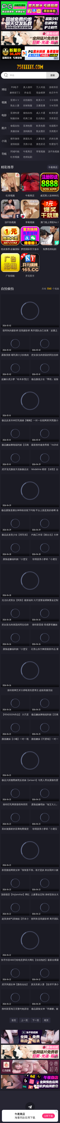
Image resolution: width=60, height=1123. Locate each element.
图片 (4, 128)
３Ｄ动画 (53, 99)
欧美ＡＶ (40, 99)
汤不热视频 (53, 151)
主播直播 (40, 105)
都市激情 (14, 138)
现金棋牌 (40, 92)
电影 (4, 115)
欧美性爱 (53, 112)
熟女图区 (40, 131)
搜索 (52, 75)
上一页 (24, 1020)
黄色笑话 (40, 144)
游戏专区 (53, 87)
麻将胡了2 (15, 92)
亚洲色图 (27, 125)
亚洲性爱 (14, 112)
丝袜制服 (27, 105)
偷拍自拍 (27, 112)
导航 (4, 154)
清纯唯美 (27, 131)
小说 (4, 141)
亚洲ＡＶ (14, 99)
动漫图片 (53, 125)
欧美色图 (40, 125)
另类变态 (53, 118)
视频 (4, 102)
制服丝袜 (14, 118)
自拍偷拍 (27, 99)
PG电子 (15, 87)
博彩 (4, 89)
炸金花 (27, 92)
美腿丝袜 (14, 131)
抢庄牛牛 (53, 92)
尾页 (46, 1020)
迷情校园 (14, 144)
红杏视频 (14, 156)
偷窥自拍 (14, 125)
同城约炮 (14, 151)
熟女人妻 (14, 105)
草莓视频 (40, 151)
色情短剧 (27, 156)
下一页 (35, 1020)
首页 (14, 1020)
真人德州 (27, 87)
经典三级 (27, 118)
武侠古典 (53, 138)
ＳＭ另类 (53, 105)
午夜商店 (27, 151)
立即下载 (48, 1115)
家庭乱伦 (27, 138)
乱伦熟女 (40, 118)
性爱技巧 (53, 144)
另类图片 (53, 131)
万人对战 (40, 87)
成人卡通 (40, 112)
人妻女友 (40, 138)
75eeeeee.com (30, 67)
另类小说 (27, 144)
